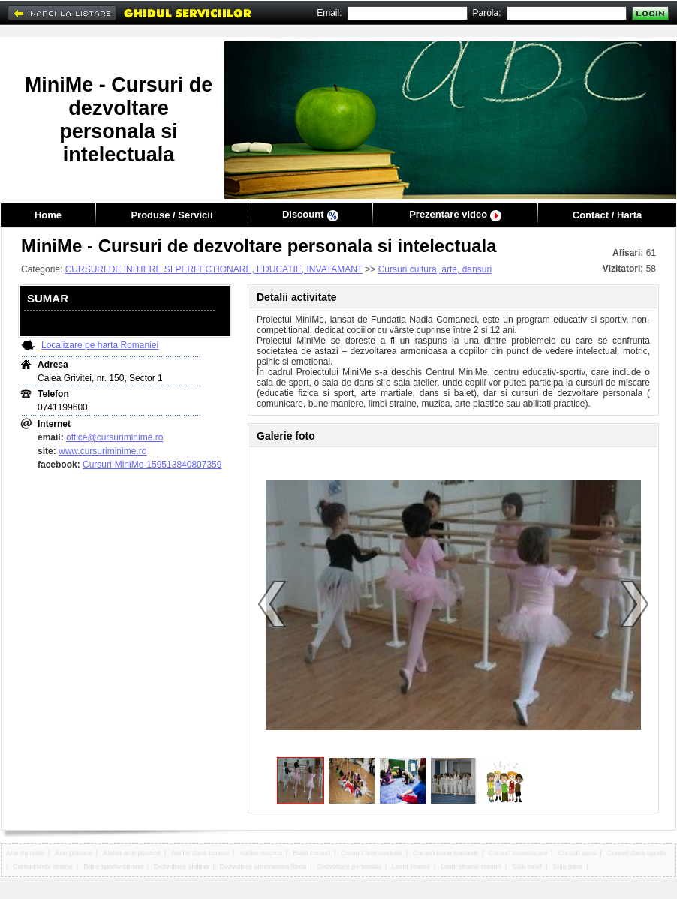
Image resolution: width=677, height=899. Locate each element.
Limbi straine (411, 866)
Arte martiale (25, 853)
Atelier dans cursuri (200, 853)
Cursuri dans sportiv (637, 853)
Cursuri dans (577, 853)
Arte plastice (73, 853)
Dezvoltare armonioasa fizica (263, 866)
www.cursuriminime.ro (102, 451)
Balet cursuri (311, 853)
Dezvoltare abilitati (181, 866)
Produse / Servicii (171, 215)
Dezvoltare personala (349, 866)
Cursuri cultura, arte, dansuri (435, 269)
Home (48, 215)
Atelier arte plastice (132, 853)
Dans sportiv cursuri (113, 866)
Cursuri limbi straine (43, 866)
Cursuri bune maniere (445, 853)
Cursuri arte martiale (372, 853)
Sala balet (527, 866)
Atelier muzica (260, 853)
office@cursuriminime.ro (114, 437)
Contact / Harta (607, 215)
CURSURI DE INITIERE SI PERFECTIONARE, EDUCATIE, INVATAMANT (214, 269)
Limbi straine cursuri (471, 866)
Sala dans (568, 866)
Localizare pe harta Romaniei (99, 345)
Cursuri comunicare (518, 853)
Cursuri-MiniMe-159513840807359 (152, 464)
